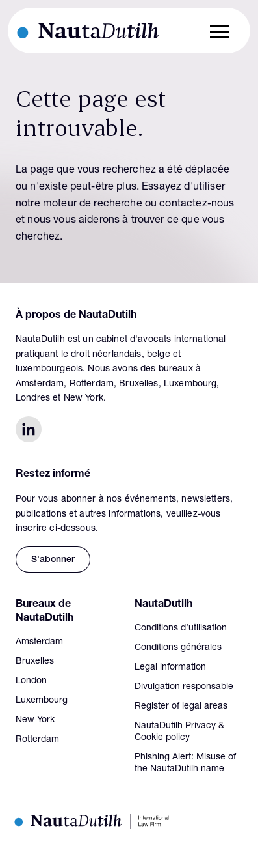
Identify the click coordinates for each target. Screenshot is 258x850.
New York (35, 720)
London (31, 681)
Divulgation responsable (184, 687)
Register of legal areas (181, 706)
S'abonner (53, 560)
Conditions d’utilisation (181, 628)
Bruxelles (35, 661)
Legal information (170, 667)
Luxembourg (42, 700)
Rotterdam (37, 739)
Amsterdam (39, 642)
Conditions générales (178, 648)
